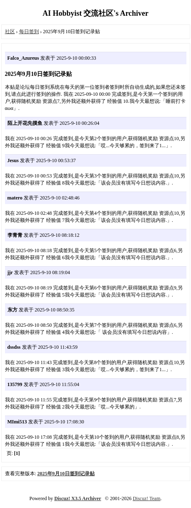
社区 (10, 31)
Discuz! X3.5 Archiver (77, 498)
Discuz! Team (147, 498)
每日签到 (29, 31)
